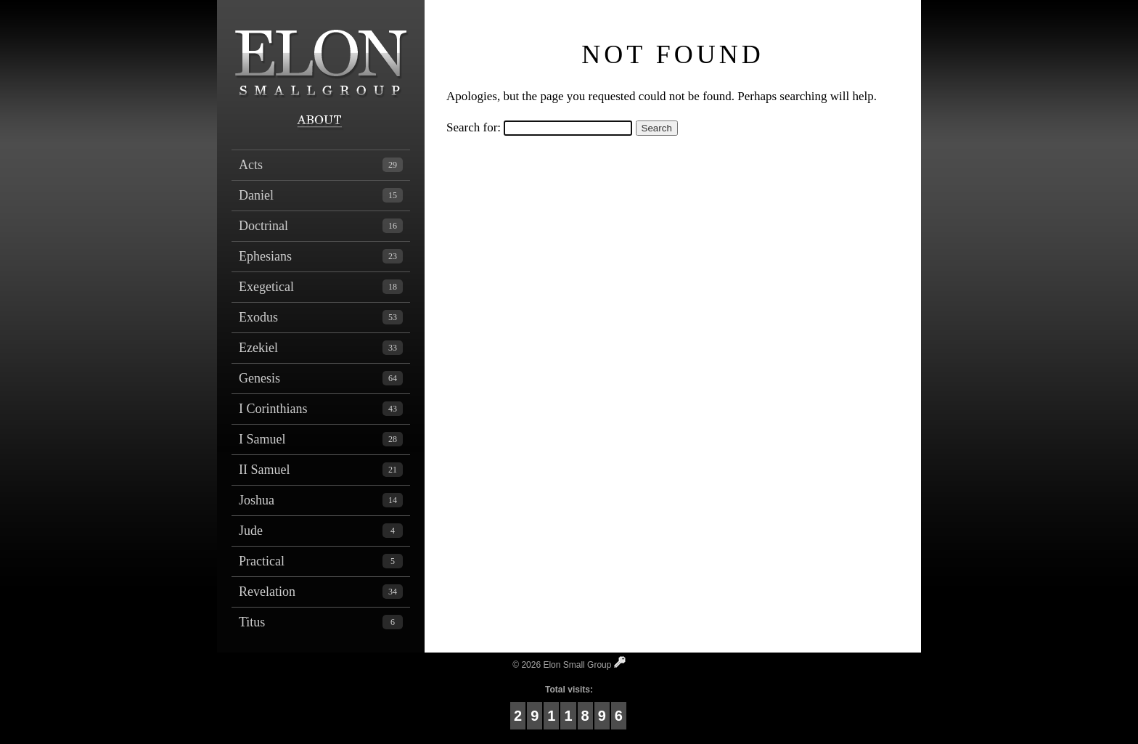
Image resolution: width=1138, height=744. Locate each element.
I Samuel (321, 439)
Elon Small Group (321, 54)
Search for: (473, 127)
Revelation (321, 591)
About (320, 121)
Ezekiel (321, 347)
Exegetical (321, 286)
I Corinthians (321, 408)
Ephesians (321, 256)
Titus (321, 622)
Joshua (321, 500)
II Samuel (321, 469)
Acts (321, 165)
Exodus (321, 317)
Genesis (321, 378)
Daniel (321, 195)
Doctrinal (321, 225)
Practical (321, 561)
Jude (321, 530)
